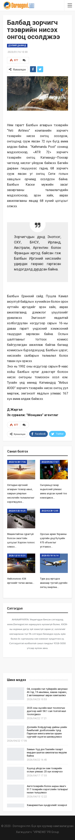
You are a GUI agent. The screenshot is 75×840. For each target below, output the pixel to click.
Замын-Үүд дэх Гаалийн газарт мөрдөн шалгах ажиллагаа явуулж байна (47, 752)
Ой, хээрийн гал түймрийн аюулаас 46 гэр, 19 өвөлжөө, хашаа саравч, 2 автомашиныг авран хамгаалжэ (47, 692)
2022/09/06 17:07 (49, 462)
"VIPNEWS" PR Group (46, 832)
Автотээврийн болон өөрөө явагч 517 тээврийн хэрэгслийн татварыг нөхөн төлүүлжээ (47, 789)
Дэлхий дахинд (17, 45)
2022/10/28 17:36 (17, 462)
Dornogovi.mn (21, 826)
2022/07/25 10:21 (17, 511)
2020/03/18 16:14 (49, 556)
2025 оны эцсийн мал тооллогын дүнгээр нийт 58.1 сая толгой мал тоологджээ (46, 711)
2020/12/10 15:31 (17, 556)
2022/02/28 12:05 (49, 511)
